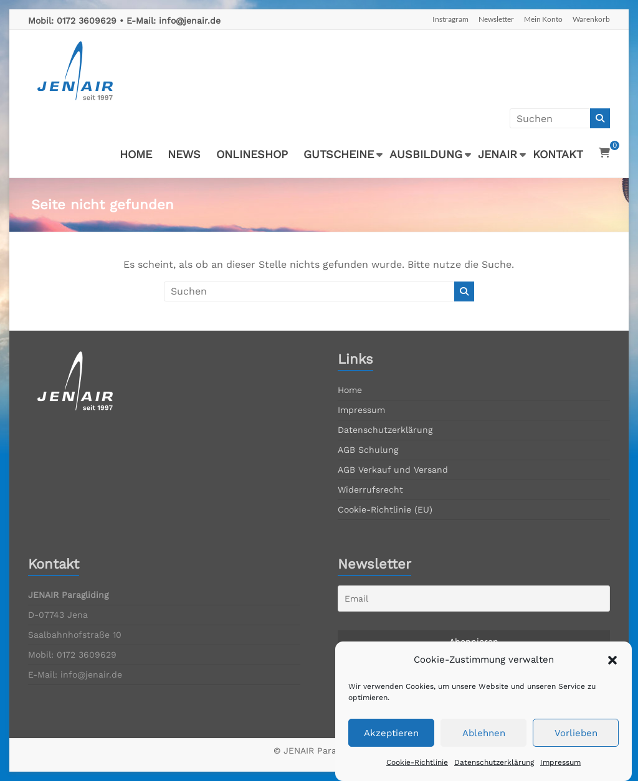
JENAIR (497, 154)
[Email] (474, 598)
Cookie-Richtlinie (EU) (385, 509)
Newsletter (496, 19)
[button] (612, 676)
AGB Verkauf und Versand (393, 470)
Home (350, 390)
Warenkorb (591, 19)
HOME (136, 154)
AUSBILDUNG (425, 154)
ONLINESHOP (252, 154)
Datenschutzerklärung (385, 430)
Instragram (450, 19)
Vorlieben (576, 748)
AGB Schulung (368, 450)
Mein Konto (543, 19)
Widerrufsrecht (370, 490)
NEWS (184, 154)
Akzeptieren (391, 748)
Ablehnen (483, 748)
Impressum (361, 410)
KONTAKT (558, 154)
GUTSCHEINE (338, 154)
